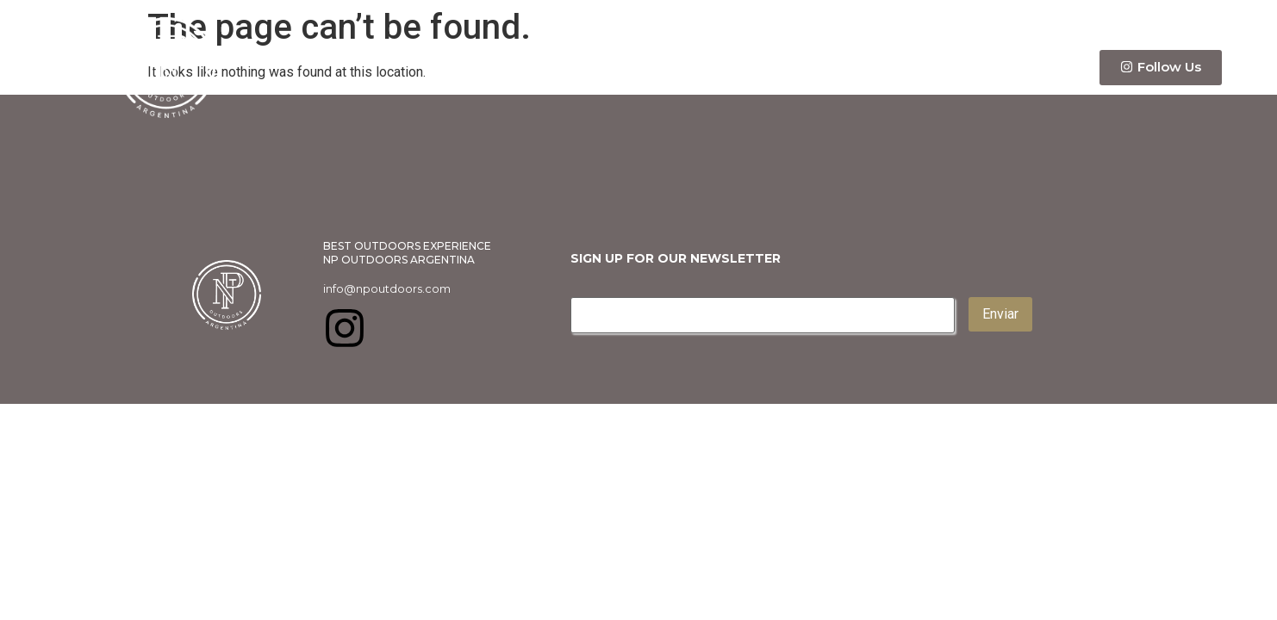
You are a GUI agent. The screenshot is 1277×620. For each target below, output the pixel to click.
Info (821, 67)
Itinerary (912, 67)
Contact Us (1023, 67)
